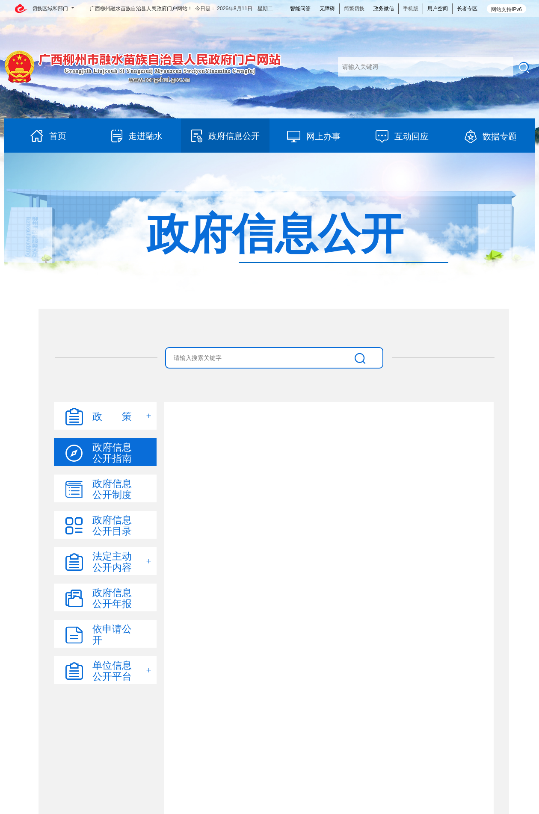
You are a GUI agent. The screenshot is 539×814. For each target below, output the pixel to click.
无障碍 (327, 9)
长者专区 (467, 9)
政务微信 (383, 9)
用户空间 (437, 9)
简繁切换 (354, 9)
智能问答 (300, 9)
